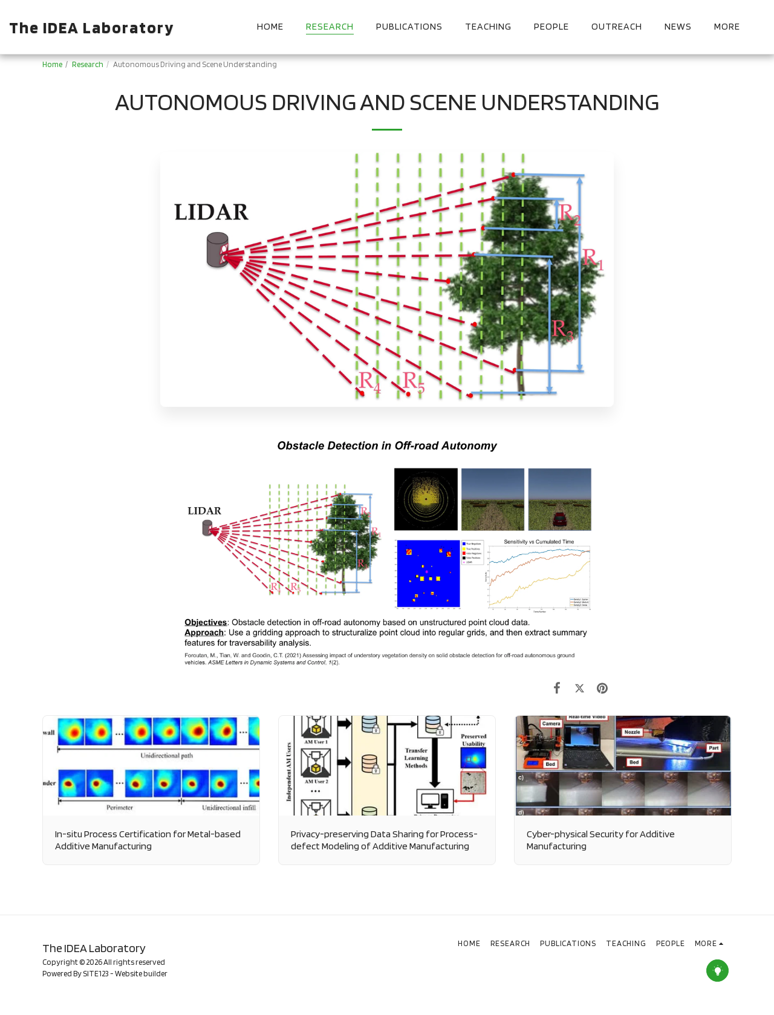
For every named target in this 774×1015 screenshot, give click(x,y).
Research (87, 64)
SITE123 (96, 973)
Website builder (141, 973)
